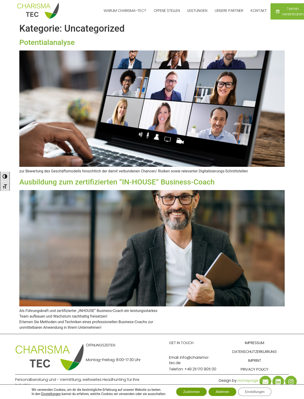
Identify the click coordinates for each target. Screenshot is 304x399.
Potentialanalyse (47, 42)
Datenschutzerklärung (254, 351)
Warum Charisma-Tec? (125, 10)
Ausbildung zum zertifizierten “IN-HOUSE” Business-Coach (117, 182)
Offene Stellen (167, 10)
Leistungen (197, 10)
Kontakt (259, 10)
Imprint (254, 360)
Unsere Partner (229, 10)
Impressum (254, 342)
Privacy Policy (254, 369)
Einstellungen (51, 394)
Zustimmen (191, 392)
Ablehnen (222, 392)
